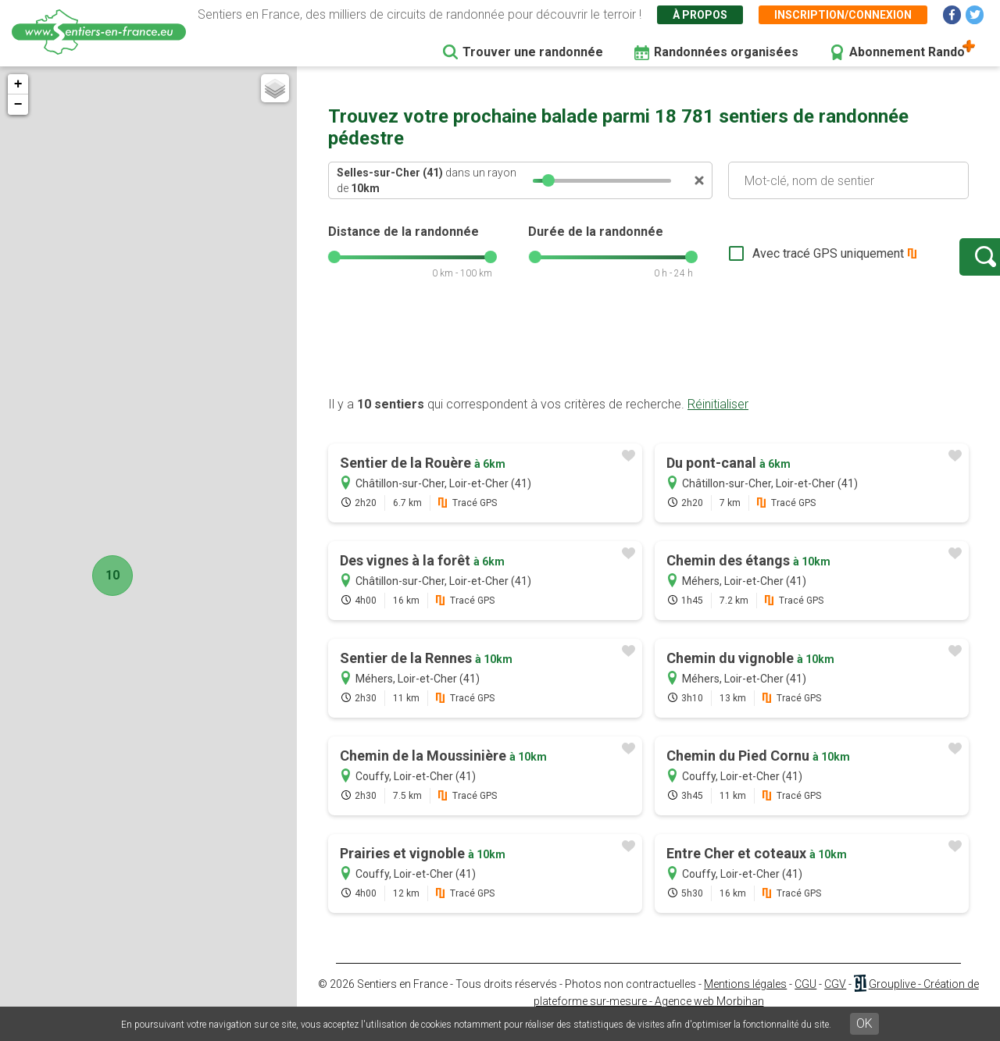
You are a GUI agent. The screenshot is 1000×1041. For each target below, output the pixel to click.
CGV (835, 999)
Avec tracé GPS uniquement (777, 261)
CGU (805, 999)
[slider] (548, 180)
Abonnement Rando (907, 52)
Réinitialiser (718, 419)
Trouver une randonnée (532, 52)
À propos (700, 15)
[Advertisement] (648, 361)
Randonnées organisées (726, 52)
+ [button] (18, 84)
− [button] (18, 104)
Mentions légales (745, 999)
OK (864, 1023)
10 (108, 575)
